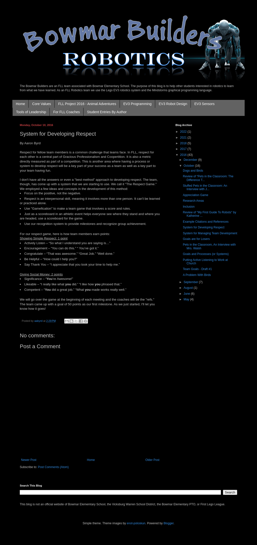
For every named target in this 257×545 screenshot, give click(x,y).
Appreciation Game (195, 195)
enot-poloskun (136, 523)
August (189, 288)
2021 (184, 137)
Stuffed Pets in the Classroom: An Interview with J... (205, 187)
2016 (184, 155)
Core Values (41, 104)
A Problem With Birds (197, 275)
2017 (184, 149)
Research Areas (193, 200)
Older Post (152, 460)
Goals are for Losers (196, 239)
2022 (184, 131)
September (191, 282)
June (187, 293)
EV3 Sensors (204, 104)
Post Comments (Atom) (53, 467)
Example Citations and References (206, 221)
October (189, 165)
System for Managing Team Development (210, 233)
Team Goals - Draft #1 (197, 269)
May (187, 299)
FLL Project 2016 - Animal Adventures (87, 104)
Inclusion (188, 206)
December (191, 160)
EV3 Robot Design (173, 104)
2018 (184, 143)
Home (20, 104)
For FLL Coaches (66, 112)
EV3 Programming (137, 104)
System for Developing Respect (203, 227)
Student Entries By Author (107, 112)
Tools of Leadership (31, 112)
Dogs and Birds (193, 170)
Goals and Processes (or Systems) (206, 254)
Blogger (169, 523)
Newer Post (28, 460)
